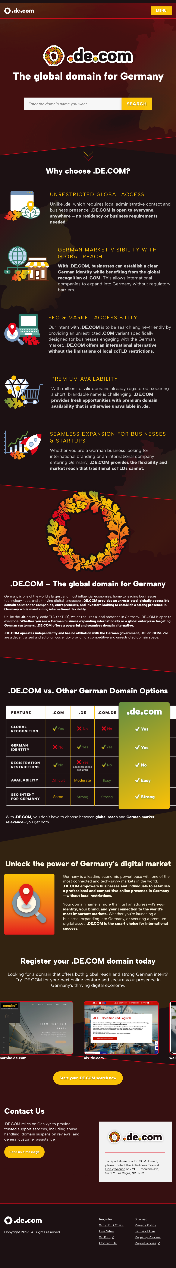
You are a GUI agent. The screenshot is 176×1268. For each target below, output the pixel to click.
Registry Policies (148, 1237)
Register (105, 1219)
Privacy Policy (145, 1225)
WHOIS (104, 1237)
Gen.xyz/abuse (115, 1169)
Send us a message (24, 1152)
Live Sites (106, 1231)
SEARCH (137, 104)
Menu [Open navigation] (161, 11)
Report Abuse (145, 1243)
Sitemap (141, 1219)
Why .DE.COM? (111, 1225)
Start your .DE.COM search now (88, 1078)
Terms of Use (145, 1231)
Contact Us (108, 1243)
